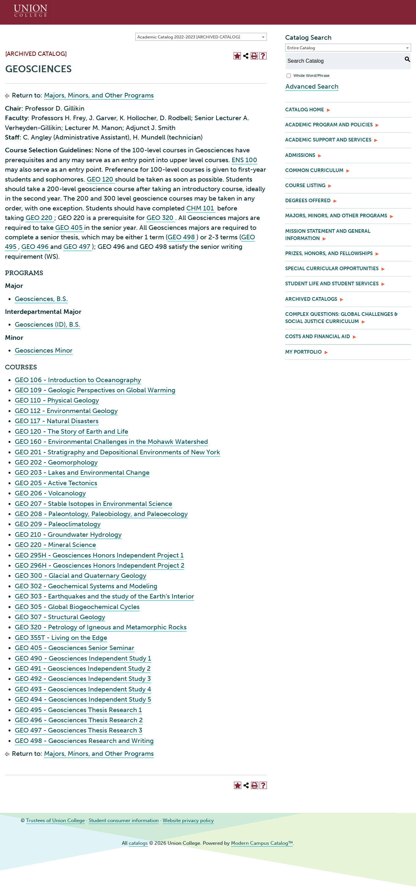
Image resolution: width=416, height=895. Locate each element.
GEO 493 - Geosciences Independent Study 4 (83, 689)
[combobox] (201, 37)
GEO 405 (69, 227)
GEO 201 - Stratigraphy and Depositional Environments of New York (117, 452)
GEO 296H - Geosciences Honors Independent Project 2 (99, 565)
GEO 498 (182, 237)
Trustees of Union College (55, 820)
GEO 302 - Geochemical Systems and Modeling (86, 586)
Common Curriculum (314, 170)
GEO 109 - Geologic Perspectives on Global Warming (95, 390)
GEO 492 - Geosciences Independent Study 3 (83, 679)
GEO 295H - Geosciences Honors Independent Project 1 (99, 555)
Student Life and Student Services (332, 284)
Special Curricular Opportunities (332, 269)
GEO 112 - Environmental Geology (66, 411)
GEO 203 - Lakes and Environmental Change (82, 472)
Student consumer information (124, 820)
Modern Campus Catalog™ (262, 843)
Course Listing (305, 185)
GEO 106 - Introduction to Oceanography (78, 380)
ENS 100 (244, 160)
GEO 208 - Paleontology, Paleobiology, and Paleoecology (101, 514)
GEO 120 (101, 179)
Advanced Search (311, 86)
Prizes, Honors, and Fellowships (329, 253)
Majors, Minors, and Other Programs (99, 95)
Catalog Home (304, 110)
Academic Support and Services (328, 140)
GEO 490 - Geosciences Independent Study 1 (83, 658)
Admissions (300, 155)
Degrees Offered (308, 201)
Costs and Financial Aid (317, 336)
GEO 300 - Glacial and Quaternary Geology (80, 575)
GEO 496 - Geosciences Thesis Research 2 (79, 720)
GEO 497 (77, 247)
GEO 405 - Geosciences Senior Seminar (74, 648)
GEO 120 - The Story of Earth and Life (71, 431)
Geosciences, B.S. (41, 299)
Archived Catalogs (311, 299)
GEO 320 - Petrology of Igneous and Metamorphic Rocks (101, 627)
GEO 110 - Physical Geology (57, 400)
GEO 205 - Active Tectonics (56, 483)
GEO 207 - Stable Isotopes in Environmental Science (93, 504)
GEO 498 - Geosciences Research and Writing (84, 741)
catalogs (138, 843)
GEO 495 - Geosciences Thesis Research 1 (78, 710)
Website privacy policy (188, 820)
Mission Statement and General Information (327, 234)
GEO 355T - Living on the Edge (61, 638)
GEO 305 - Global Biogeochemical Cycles (77, 607)
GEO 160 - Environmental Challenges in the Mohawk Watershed (111, 442)
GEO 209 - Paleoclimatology (58, 524)
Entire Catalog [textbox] (301, 47)
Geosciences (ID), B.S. (47, 324)
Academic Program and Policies (329, 125)
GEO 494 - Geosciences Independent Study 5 (83, 699)
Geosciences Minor (44, 350)
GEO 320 (161, 218)
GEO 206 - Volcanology (50, 493)
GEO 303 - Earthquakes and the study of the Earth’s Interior (104, 596)
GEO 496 (35, 247)
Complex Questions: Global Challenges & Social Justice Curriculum (341, 317)
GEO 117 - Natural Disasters (57, 421)
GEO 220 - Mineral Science (55, 545)
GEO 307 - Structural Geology (60, 617)
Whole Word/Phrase (311, 75)
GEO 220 (40, 218)
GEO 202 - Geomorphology (56, 462)
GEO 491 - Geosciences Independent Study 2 (82, 668)
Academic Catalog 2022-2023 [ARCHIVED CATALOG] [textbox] (188, 36)
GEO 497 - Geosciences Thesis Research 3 (78, 730)
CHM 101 (201, 208)
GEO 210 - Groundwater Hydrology (68, 534)
